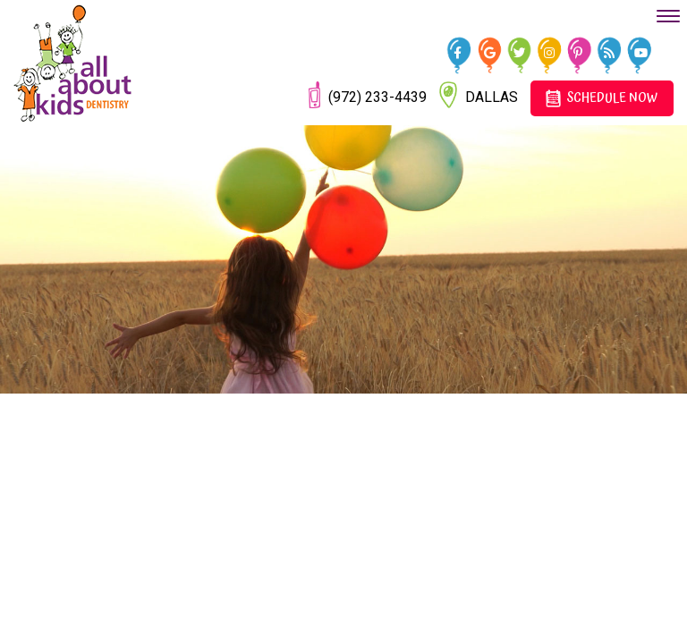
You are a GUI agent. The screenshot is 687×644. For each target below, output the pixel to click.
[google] (492, 52)
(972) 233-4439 (368, 94)
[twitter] (521, 52)
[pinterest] (581, 52)
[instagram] (552, 52)
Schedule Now (601, 98)
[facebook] (462, 52)
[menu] (668, 16)
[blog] (612, 52)
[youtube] (642, 52)
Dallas (478, 94)
